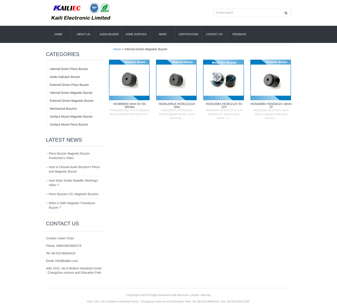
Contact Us (214, 34)
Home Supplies (136, 34)
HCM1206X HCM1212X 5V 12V (224, 105)
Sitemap (206, 295)
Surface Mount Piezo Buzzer (69, 124)
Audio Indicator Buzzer (65, 77)
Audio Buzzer (109, 34)
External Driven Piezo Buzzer (69, 84)
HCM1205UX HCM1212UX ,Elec (177, 105)
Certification (188, 34)
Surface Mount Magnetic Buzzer (71, 116)
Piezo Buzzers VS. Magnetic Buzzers (73, 194)
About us (83, 34)
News (163, 34)
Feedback (239, 34)
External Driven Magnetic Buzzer (72, 100)
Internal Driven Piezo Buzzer (69, 69)
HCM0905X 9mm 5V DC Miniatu (129, 105)
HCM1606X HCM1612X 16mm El (271, 105)
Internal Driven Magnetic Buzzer (71, 92)
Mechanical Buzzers (63, 108)
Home (58, 34)
